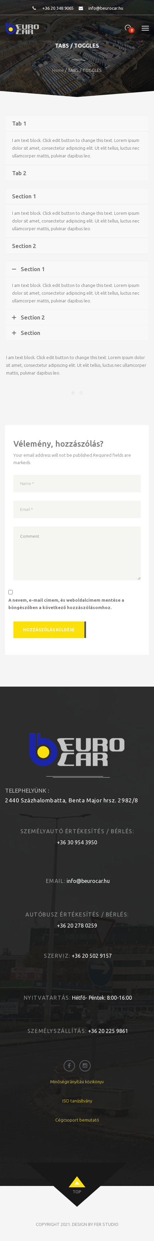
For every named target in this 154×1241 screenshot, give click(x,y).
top (77, 1192)
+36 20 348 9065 (58, 8)
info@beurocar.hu (105, 8)
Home (58, 70)
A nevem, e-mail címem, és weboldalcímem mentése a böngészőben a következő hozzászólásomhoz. (66, 604)
